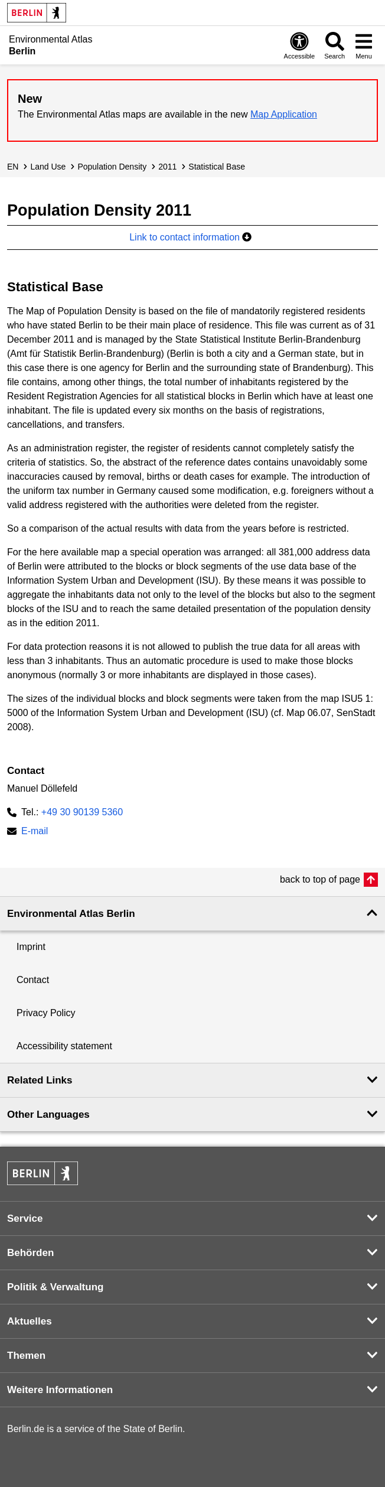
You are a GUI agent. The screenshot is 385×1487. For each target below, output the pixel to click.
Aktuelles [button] (29, 1321)
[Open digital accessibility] (299, 45)
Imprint (31, 947)
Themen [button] (26, 1355)
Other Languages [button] (48, 1114)
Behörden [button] (30, 1252)
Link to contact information (190, 237)
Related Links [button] (40, 1080)
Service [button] (25, 1218)
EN (12, 166)
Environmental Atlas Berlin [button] (71, 913)
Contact (33, 980)
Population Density (111, 166)
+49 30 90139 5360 (82, 812)
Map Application (283, 114)
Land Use (48, 166)
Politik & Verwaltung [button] (55, 1287)
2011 (167, 166)
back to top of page (320, 879)
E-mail (34, 832)
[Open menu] (364, 45)
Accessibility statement (64, 1046)
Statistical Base (216, 166)
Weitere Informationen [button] (60, 1389)
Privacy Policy (46, 1013)
